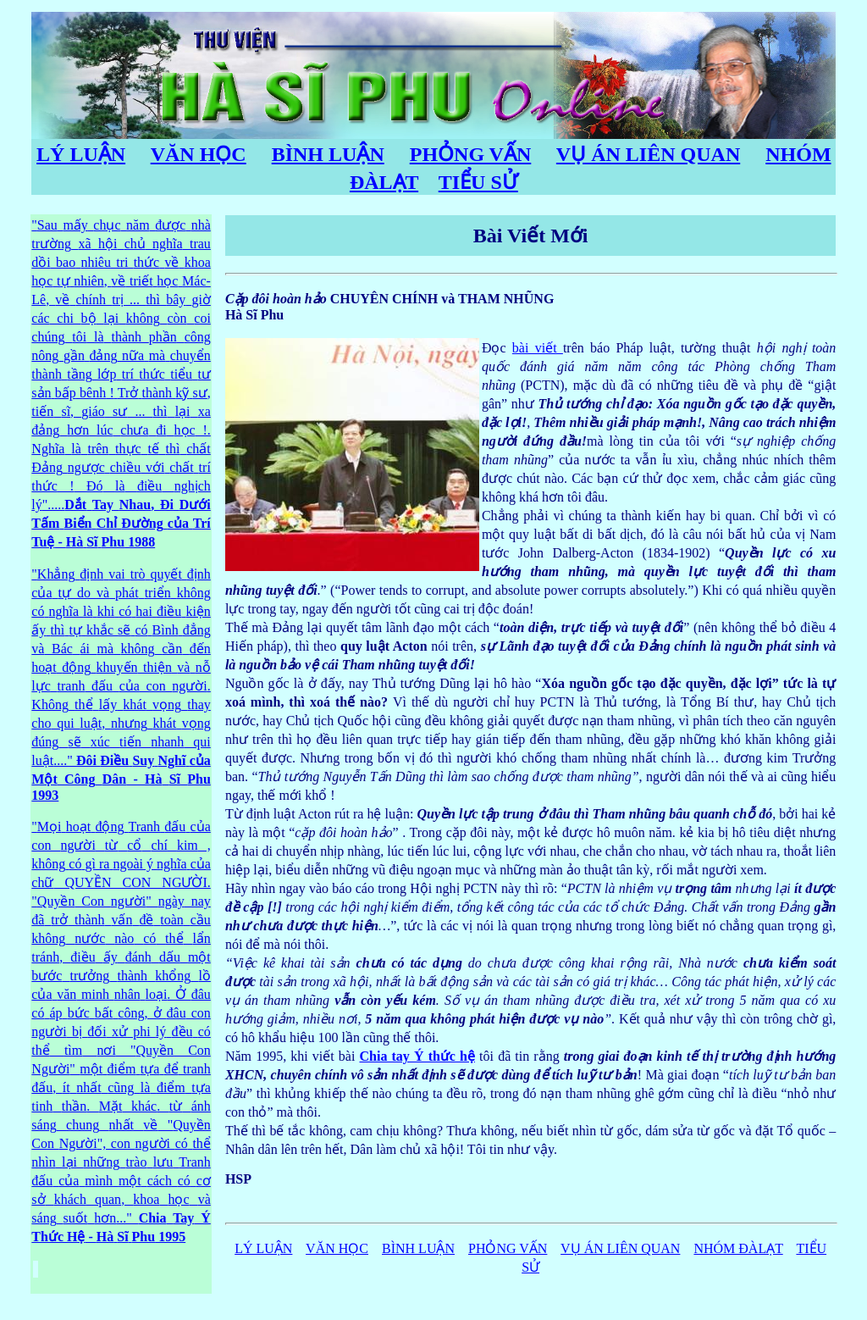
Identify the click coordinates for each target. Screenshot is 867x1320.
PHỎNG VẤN (471, 154)
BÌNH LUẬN (328, 154)
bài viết (537, 348)
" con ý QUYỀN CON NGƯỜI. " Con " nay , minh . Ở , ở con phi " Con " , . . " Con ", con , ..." (121, 1031)
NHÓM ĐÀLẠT (737, 1248)
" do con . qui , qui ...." (121, 684)
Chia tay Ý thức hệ (418, 1056)
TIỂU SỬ (478, 182)
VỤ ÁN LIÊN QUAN (648, 154)
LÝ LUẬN (80, 154)
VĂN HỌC (198, 154)
